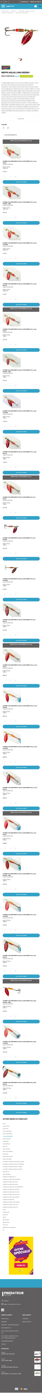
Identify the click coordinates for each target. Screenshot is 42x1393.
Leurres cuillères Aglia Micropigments (14, 1185)
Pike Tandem (6, 1218)
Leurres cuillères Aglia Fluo (11, 1180)
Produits (14, 11)
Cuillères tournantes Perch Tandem (13, 1167)
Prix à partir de (16, 76)
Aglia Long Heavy (8, 1129)
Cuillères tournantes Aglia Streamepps (14, 1162)
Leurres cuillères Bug (9, 1198)
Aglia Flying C (7, 1124)
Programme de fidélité (7, 1341)
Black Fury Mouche (8, 1154)
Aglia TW (5, 1144)
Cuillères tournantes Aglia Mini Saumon (14, 1160)
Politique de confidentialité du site (10, 1332)
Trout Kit (5, 1223)
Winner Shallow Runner (10, 1225)
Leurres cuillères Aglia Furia (11, 1182)
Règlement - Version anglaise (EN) (9, 1324)
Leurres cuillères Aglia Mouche (12, 1187)
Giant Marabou (7, 1172)
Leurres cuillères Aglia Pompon (12, 1195)
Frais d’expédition (6, 1328)
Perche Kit (6, 1213)
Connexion (25, 1317)
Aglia (4, 1122)
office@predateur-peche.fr (15, 1302)
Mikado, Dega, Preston (7, 1354)
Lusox (4, 1208)
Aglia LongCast (7, 1137)
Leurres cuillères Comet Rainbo (12, 1200)
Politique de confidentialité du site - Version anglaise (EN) (10, 1337)
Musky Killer (6, 1210)
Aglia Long (6, 1127)
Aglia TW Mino (6, 1147)
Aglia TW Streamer (8, 1149)
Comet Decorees (7, 1157)
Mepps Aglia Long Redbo (23, 12)
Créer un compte (27, 1320)
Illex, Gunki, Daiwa (6, 1360)
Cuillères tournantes (7, 12)
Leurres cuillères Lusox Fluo (11, 1203)
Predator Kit (6, 1220)
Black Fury (6, 1152)
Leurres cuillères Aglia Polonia (12, 1192)
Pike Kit (5, 1215)
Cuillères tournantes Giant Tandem (13, 1165)
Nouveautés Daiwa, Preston (9, 1367)
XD (3, 1228)
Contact (3, 1344)
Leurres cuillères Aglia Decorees (12, 1177)
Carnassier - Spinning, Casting (28, 11)
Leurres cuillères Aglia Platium (12, 1190)
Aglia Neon (6, 1139)
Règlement (4, 1320)
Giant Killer (6, 1170)
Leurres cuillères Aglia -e (10, 1175)
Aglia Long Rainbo (8, 1132)
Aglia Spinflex (7, 1142)
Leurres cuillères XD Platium (11, 1205)
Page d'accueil (5, 11)
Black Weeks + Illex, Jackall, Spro (11, 1374)
